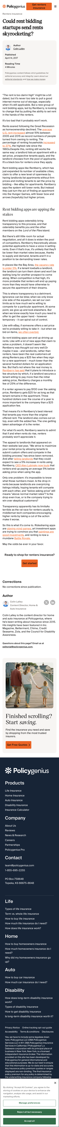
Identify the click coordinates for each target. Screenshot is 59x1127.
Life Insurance (13, 791)
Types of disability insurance (21, 1007)
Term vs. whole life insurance (22, 914)
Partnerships (12, 845)
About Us (10, 826)
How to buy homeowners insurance (26, 944)
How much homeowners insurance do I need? (28, 951)
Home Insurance (15, 796)
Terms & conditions (29, 1031)
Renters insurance (12, 14)
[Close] (55, 1082)
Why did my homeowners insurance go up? (28, 960)
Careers (10, 840)
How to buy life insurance (20, 919)
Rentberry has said (14, 370)
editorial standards (13, 79)
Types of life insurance (18, 909)
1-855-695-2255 (15, 870)
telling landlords (23, 459)
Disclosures (47, 1031)
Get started (30, 563)
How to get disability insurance (23, 1012)
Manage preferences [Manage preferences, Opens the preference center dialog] (29, 1103)
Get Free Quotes (18, 745)
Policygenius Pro (15, 850)
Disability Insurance (16, 805)
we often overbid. (28, 332)
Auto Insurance (14, 801)
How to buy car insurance (20, 978)
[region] (29, 1102)
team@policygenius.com (19, 866)
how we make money (36, 79)
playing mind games (19, 528)
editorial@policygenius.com (18, 647)
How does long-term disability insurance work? (29, 1000)
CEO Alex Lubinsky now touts (32, 465)
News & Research (15, 835)
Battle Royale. (22, 538)
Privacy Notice (12, 1027)
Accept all (29, 1121)
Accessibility (11, 1031)
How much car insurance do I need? (26, 982)
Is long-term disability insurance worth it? (29, 1017)
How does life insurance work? (23, 928)
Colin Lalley (19, 49)
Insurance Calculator (17, 810)
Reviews (10, 831)
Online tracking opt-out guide (37, 1027)
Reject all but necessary (29, 1112)
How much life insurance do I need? (26, 924)
